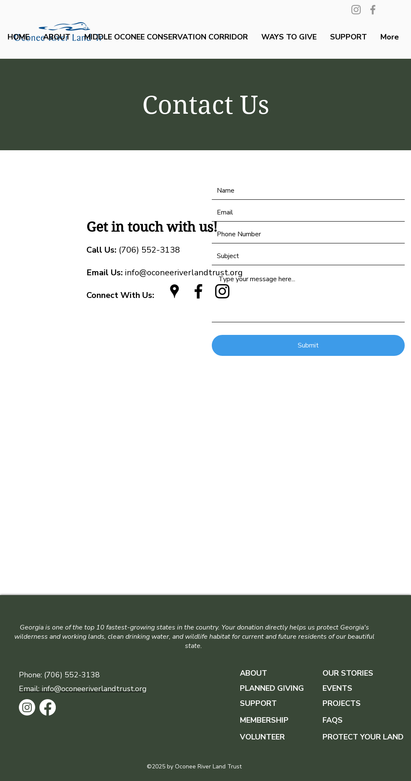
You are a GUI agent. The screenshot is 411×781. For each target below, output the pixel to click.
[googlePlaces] (174, 291)
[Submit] (308, 345)
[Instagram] (356, 9)
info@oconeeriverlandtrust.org (164, 272)
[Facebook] (373, 9)
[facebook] (198, 291)
